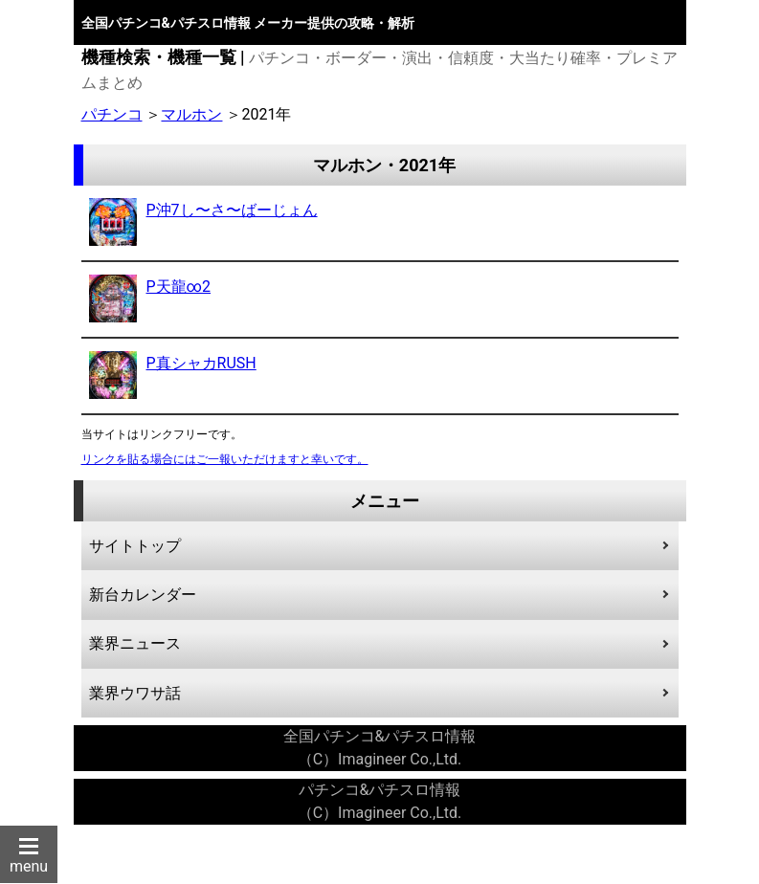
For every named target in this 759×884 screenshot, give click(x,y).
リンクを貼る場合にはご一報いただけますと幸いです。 (224, 459)
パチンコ (112, 114)
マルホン (191, 114)
